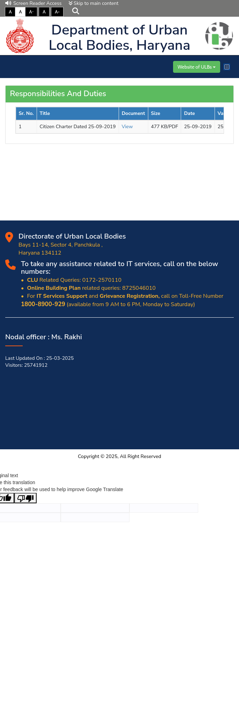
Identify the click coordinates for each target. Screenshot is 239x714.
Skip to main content (93, 3)
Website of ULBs (197, 67)
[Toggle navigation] (227, 67)
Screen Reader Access (33, 3)
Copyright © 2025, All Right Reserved (119, 456)
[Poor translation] (25, 498)
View (127, 126)
